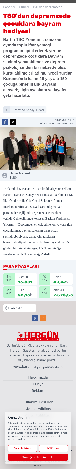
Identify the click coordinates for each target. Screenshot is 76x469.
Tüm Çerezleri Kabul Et (38, 457)
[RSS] (43, 318)
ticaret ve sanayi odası (28, 110)
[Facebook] (35, 318)
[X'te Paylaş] (13, 122)
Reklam (38, 390)
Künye (38, 383)
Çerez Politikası (22, 448)
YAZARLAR (14, 308)
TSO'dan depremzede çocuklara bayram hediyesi (51, 7)
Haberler (9, 7)
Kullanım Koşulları (38, 402)
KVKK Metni (53, 448)
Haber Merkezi (23, 175)
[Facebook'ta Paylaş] (5, 122)
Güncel (24, 7)
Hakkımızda (38, 377)
